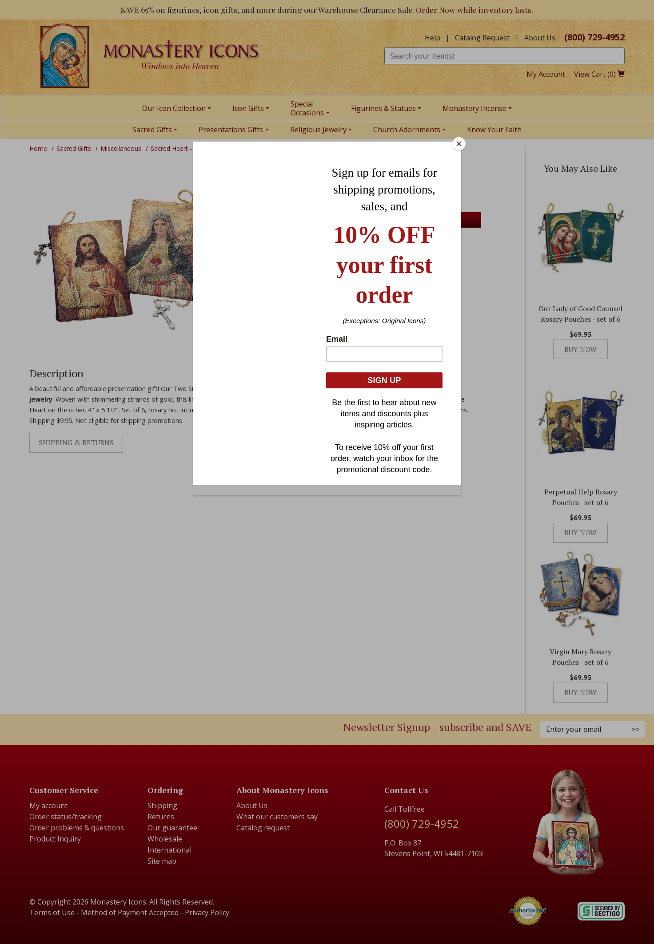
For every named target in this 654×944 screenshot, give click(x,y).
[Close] (459, 143)
